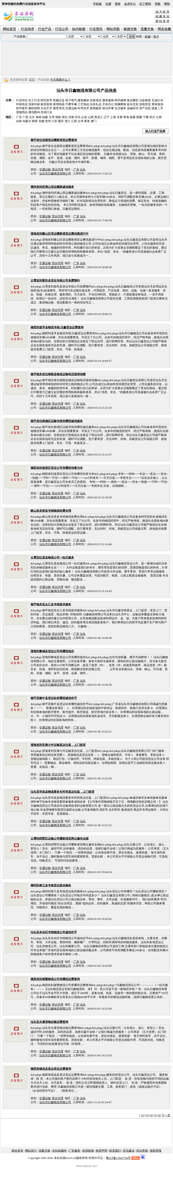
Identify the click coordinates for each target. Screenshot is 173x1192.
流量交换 (44, 1150)
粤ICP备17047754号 (118, 1158)
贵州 (48, 121)
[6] (159, 1115)
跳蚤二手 (157, 108)
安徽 (41, 121)
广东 (19, 117)
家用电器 (59, 104)
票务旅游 (157, 104)
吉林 (19, 121)
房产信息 (145, 108)
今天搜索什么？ (60, 79)
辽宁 (106, 117)
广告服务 (74, 1150)
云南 (159, 117)
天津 (51, 117)
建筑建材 (83, 100)
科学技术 (83, 108)
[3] (147, 1115)
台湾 (80, 121)
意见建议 (128, 1150)
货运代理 (57, 169)
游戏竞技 (145, 104)
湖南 (58, 117)
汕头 (83, 169)
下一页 (166, 1115)
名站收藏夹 (59, 1150)
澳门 (94, 121)
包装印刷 (34, 104)
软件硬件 (22, 108)
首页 (32, 79)
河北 (77, 117)
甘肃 (120, 117)
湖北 (65, 117)
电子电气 (71, 100)
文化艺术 (46, 108)
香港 (87, 121)
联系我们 (115, 1150)
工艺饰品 (83, 104)
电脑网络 (120, 104)
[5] (155, 1115)
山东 (84, 117)
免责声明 (101, 1150)
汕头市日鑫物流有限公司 (55, 173)
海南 (38, 117)
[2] (142, 1115)
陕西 (35, 121)
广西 (25, 117)
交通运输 (71, 108)
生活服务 (120, 108)
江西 (74, 121)
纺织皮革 (46, 100)
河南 (71, 117)
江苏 (54, 121)
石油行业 (157, 100)
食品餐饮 (132, 100)
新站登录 (17, 1150)
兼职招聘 (34, 108)
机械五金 (59, 100)
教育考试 (59, 108)
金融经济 (132, 108)
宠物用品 (22, 112)
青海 (126, 117)
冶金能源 (145, 100)
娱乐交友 (132, 104)
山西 (91, 117)
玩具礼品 (95, 104)
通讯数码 (34, 112)
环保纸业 (22, 104)
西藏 (139, 117)
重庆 (61, 121)
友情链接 (88, 1150)
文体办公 (108, 104)
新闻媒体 (95, 108)
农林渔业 (95, 100)
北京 (32, 117)
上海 (113, 117)
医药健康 (120, 100)
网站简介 (31, 1150)
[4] (151, 1115)
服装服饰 (108, 100)
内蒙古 (27, 121)
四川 (152, 117)
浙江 (67, 121)
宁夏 (146, 117)
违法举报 (142, 1150)
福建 (45, 117)
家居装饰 (46, 104)
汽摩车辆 (71, 104)
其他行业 (46, 112)
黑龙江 (98, 117)
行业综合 (22, 100)
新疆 (133, 117)
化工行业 (34, 100)
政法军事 (108, 108)
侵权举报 (155, 1150)
